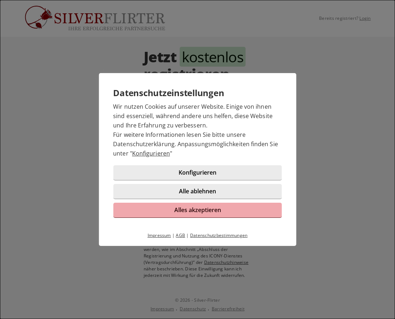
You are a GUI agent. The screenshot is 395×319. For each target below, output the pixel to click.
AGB (180, 235)
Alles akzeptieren (197, 210)
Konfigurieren (151, 153)
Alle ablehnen (197, 191)
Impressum (159, 235)
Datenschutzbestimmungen (219, 235)
